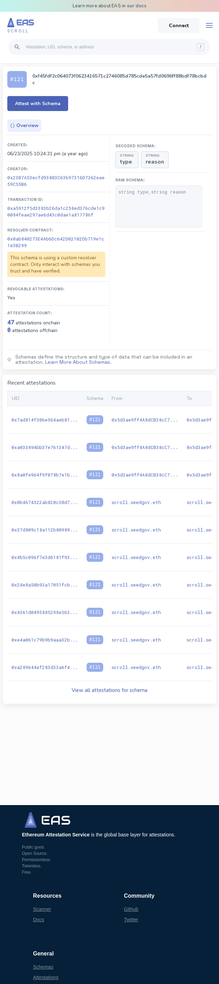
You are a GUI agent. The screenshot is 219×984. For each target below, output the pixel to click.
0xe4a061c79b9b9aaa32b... (44, 640)
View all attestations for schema (109, 690)
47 (10, 322)
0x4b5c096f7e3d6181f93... (44, 557)
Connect (179, 25)
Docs (38, 919)
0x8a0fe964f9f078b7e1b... (44, 475)
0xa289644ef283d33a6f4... (44, 667)
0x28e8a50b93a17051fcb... (44, 585)
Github (131, 909)
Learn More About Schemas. (78, 362)
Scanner (42, 909)
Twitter (131, 919)
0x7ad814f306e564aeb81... (44, 420)
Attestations (45, 977)
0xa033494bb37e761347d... (44, 447)
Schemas (43, 967)
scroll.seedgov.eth (136, 502)
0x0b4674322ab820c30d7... (44, 502)
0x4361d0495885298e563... (44, 612)
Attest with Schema (37, 103)
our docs (137, 6)
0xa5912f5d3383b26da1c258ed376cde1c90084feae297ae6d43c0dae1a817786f (56, 211)
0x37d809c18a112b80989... (44, 530)
